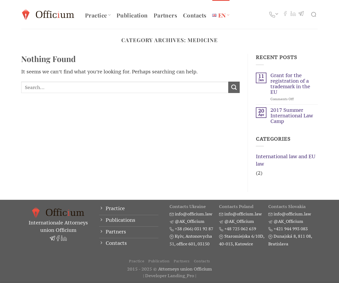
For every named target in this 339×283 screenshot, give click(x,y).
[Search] (314, 14)
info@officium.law (193, 213)
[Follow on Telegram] (301, 14)
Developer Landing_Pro (169, 275)
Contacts (194, 15)
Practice (98, 15)
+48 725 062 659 (240, 228)
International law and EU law (285, 160)
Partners (165, 15)
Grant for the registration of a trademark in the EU (290, 84)
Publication (132, 15)
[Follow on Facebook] (285, 14)
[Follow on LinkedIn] (293, 14)
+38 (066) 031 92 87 (194, 228)
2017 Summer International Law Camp (291, 115)
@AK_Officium (189, 221)
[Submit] (234, 87)
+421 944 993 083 (291, 228)
